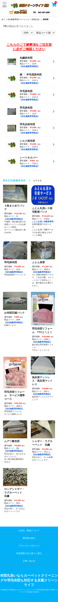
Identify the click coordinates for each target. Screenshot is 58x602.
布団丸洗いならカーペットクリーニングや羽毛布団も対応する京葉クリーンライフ (29, 580)
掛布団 (45, 19)
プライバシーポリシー (29, 546)
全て (3, 19)
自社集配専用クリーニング (18, 19)
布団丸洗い (36, 19)
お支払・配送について (29, 530)
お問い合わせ (29, 561)
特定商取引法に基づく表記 (29, 553)
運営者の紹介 (29, 538)
